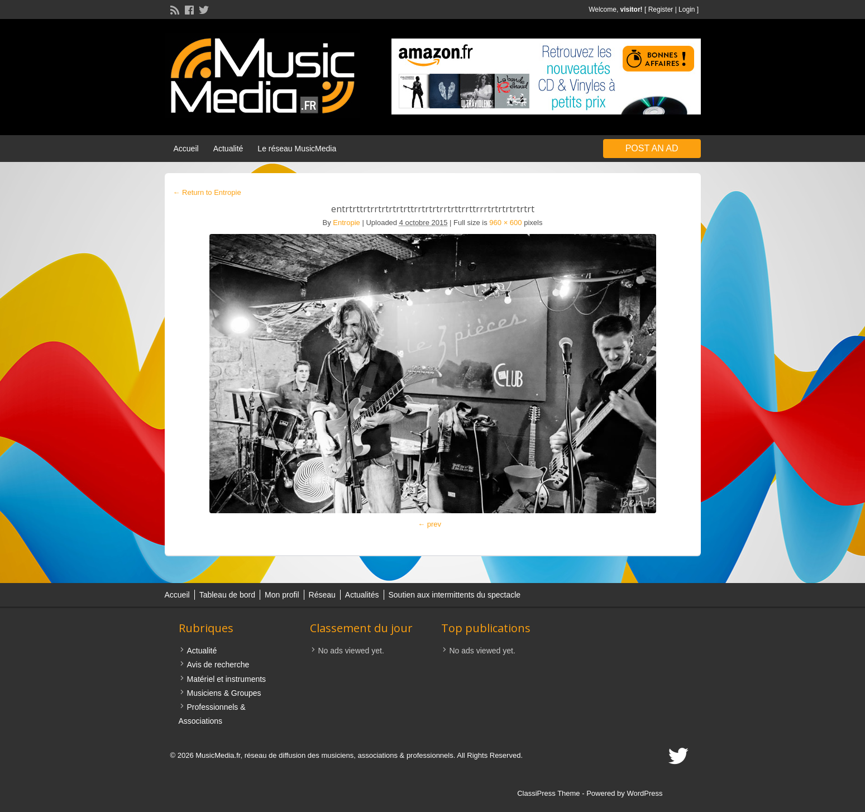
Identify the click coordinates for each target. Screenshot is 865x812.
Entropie (346, 222)
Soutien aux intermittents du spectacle (455, 594)
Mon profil (282, 594)
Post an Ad (651, 148)
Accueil (186, 148)
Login (686, 9)
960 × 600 (505, 222)
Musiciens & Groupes (224, 693)
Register (660, 9)
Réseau (322, 594)
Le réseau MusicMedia (296, 148)
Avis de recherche (218, 664)
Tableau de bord (227, 594)
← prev (429, 524)
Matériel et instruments (226, 679)
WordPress (644, 793)
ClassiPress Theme (548, 793)
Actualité (228, 148)
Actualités (362, 594)
